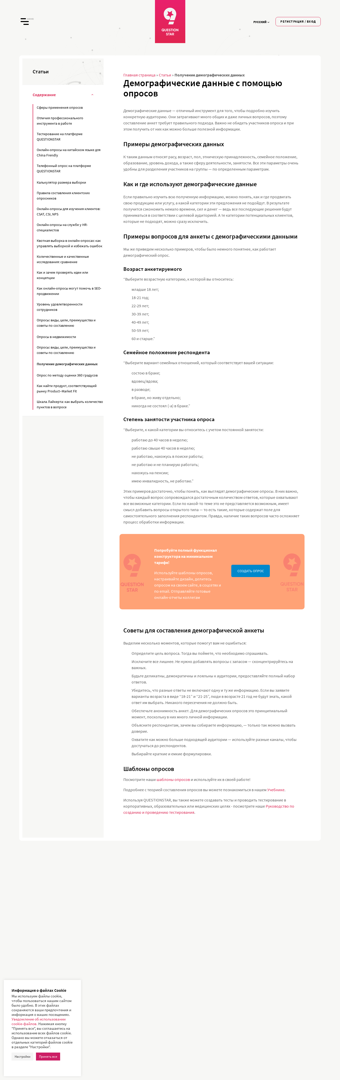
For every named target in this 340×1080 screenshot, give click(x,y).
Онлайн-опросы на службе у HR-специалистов (62, 227)
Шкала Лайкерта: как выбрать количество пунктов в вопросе (70, 404)
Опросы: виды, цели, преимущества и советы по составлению (66, 323)
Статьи (165, 74)
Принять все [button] (48, 1056)
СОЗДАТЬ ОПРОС (250, 571)
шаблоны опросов (173, 779)
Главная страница (139, 74)
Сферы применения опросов (60, 107)
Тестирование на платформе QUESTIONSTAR (59, 137)
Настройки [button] (22, 1056)
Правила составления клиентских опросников (63, 196)
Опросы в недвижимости (56, 336)
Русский (261, 22)
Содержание (63, 95)
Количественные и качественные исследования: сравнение (63, 259)
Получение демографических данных (67, 364)
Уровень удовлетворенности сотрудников (59, 307)
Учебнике (275, 789)
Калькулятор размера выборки (61, 182)
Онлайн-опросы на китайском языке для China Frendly (68, 152)
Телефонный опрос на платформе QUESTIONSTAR (64, 168)
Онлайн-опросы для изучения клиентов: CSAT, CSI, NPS (68, 211)
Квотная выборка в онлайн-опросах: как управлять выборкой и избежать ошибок (69, 243)
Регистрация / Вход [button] (298, 21)
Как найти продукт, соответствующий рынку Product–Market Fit (67, 388)
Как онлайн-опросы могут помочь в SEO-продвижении (69, 291)
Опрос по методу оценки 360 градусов (67, 375)
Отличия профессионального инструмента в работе (60, 121)
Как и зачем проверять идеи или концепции (62, 275)
